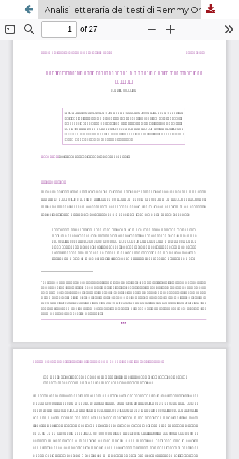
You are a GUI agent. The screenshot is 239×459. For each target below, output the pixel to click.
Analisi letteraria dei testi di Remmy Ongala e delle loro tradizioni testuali (132, 9)
